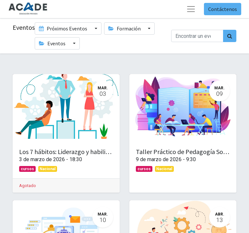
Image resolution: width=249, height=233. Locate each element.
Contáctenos (222, 9)
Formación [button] (125, 28)
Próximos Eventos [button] (63, 28)
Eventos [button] (52, 43)
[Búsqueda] (229, 36)
